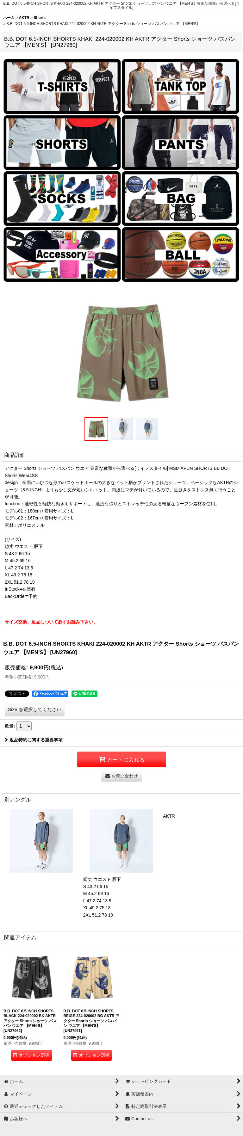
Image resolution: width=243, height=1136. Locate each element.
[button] (96, 429)
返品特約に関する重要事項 (34, 739)
